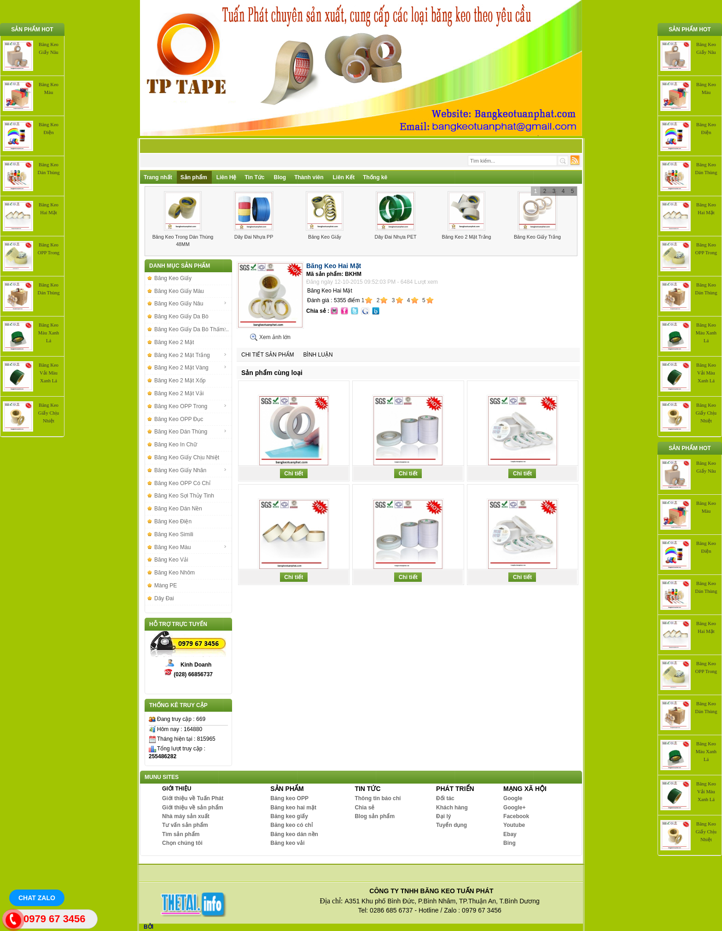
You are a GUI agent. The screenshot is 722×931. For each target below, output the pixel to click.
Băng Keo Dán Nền (178, 508)
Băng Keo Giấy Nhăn (190, 470)
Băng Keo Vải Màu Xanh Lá (48, 373)
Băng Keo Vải (171, 559)
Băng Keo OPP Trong (190, 406)
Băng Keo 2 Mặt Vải (179, 393)
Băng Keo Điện (173, 521)
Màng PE (165, 585)
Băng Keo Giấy (324, 237)
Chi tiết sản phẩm (267, 354)
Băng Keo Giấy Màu (179, 291)
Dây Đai (164, 598)
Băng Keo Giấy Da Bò (181, 316)
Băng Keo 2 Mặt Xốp (179, 380)
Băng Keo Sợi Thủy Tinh (184, 495)
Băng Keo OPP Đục (178, 419)
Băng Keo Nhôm (174, 572)
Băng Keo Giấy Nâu (190, 303)
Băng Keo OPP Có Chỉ (182, 483)
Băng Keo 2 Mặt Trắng (466, 237)
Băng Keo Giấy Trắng (537, 237)
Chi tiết (293, 473)
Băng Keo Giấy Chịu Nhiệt (48, 413)
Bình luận (318, 354)
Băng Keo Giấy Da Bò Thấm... (191, 329)
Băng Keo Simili (173, 534)
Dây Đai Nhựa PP (254, 237)
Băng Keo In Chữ (175, 444)
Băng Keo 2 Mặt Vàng (190, 367)
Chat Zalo (36, 898)
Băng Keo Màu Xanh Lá (48, 332)
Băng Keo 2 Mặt (174, 342)
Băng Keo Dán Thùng (190, 431)
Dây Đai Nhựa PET (395, 237)
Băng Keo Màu (190, 547)
